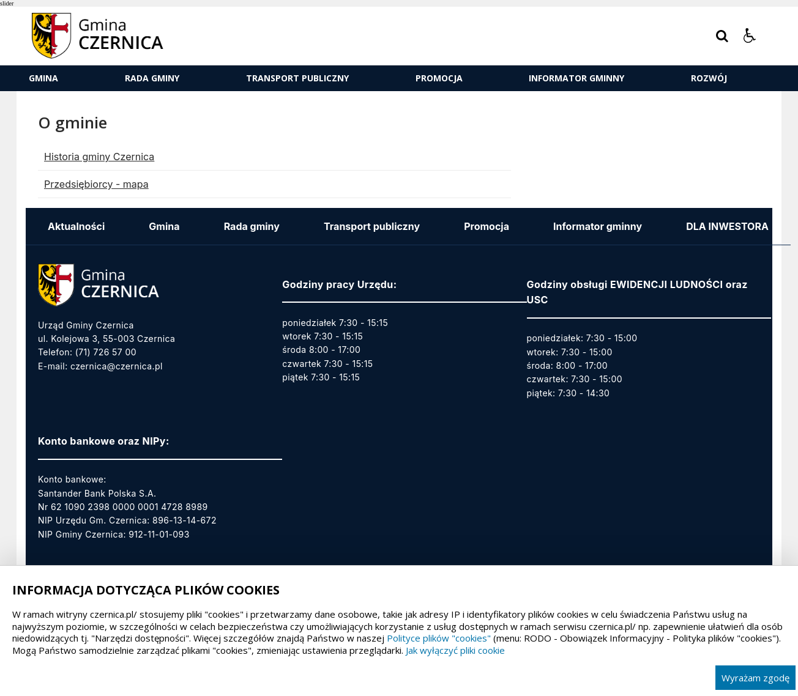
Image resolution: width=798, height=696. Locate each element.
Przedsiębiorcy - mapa (96, 184)
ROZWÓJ (709, 78)
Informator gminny (576, 78)
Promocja (439, 78)
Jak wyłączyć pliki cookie (455, 650)
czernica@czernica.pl (116, 366)
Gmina (43, 78)
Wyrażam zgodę (755, 678)
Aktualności (76, 226)
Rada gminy (152, 78)
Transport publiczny (297, 78)
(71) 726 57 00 (105, 352)
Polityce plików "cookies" (439, 638)
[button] (749, 36)
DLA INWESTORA (727, 226)
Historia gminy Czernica (99, 156)
